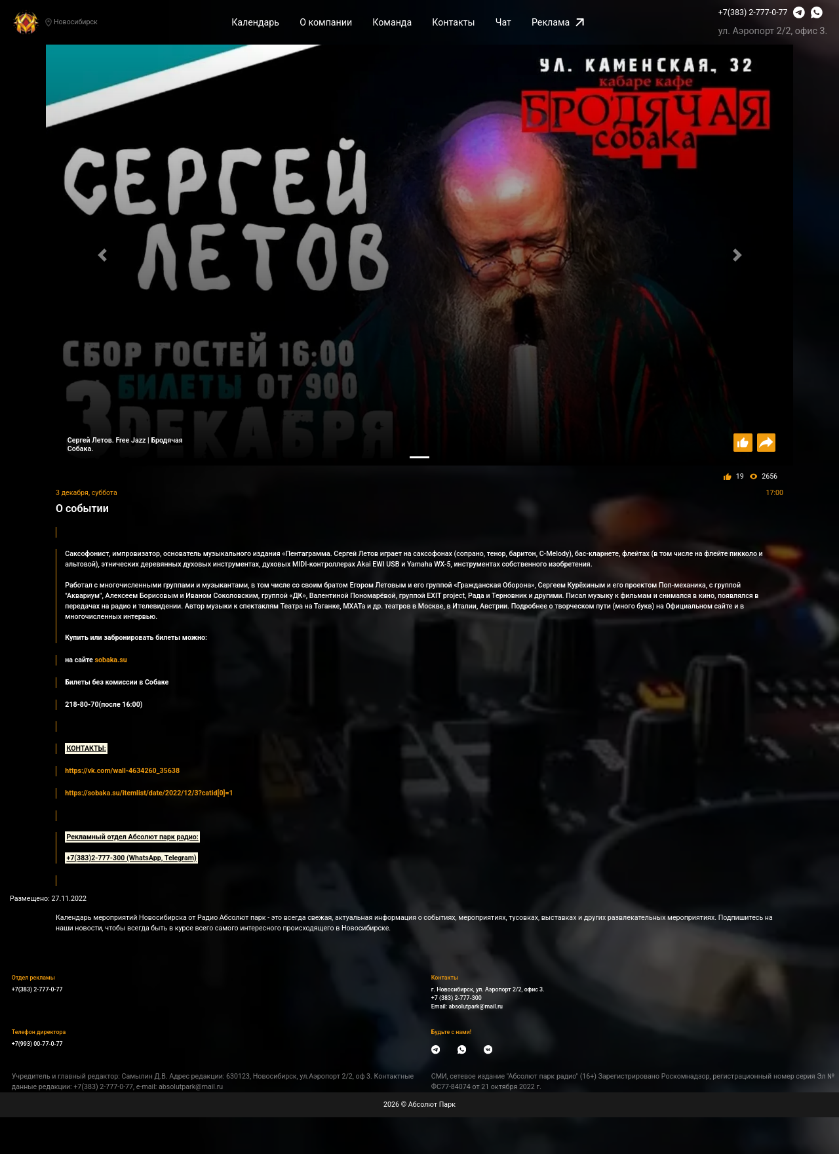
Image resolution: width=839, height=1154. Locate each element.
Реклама (558, 22)
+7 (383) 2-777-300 (456, 998)
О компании (326, 22)
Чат (503, 22)
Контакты (453, 22)
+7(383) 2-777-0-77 (753, 12)
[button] (102, 255)
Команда (392, 22)
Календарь (255, 22)
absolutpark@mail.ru (475, 1006)
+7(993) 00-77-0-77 (37, 1044)
